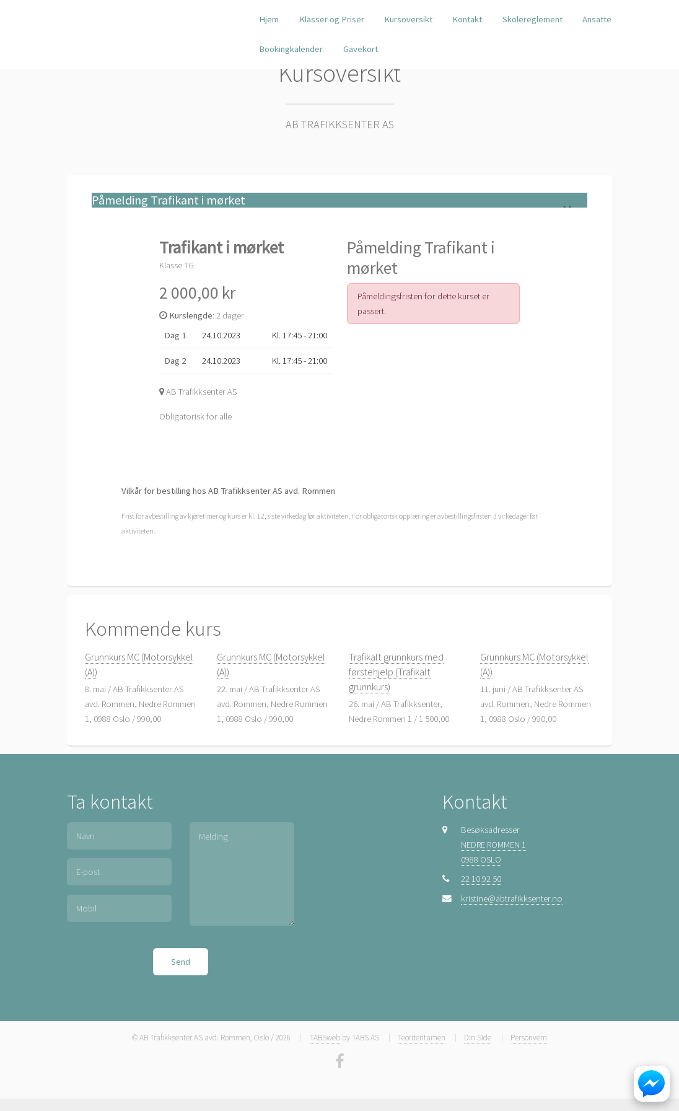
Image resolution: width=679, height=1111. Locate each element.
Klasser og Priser (331, 19)
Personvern (528, 1037)
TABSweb (325, 1037)
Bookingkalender (291, 49)
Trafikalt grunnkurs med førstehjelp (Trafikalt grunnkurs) (396, 672)
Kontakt (467, 19)
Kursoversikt (408, 19)
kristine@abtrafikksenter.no (512, 898)
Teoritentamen (421, 1037)
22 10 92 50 (481, 878)
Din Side (477, 1037)
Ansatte (596, 19)
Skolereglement (532, 19)
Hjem (269, 19)
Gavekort (360, 49)
